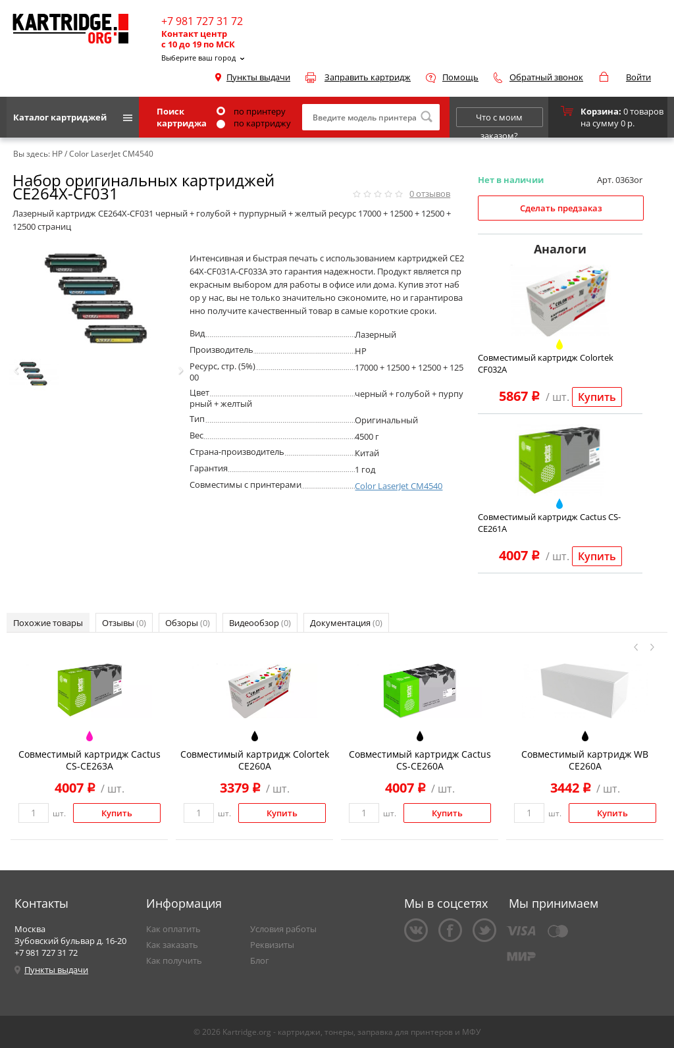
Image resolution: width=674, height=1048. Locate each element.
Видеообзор (260, 623)
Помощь (460, 77)
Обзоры (187, 623)
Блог (259, 960)
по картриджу (254, 123)
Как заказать (172, 945)
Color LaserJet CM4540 (398, 486)
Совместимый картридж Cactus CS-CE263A (89, 760)
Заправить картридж (367, 77)
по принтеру (251, 111)
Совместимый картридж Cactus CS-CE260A (420, 760)
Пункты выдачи (258, 77)
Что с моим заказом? (499, 119)
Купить (597, 397)
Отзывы (124, 623)
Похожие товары (48, 623)
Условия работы (283, 929)
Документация (346, 623)
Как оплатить (173, 929)
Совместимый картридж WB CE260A (584, 760)
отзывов (429, 193)
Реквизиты (272, 945)
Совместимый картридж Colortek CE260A (254, 760)
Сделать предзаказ (561, 208)
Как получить (174, 960)
